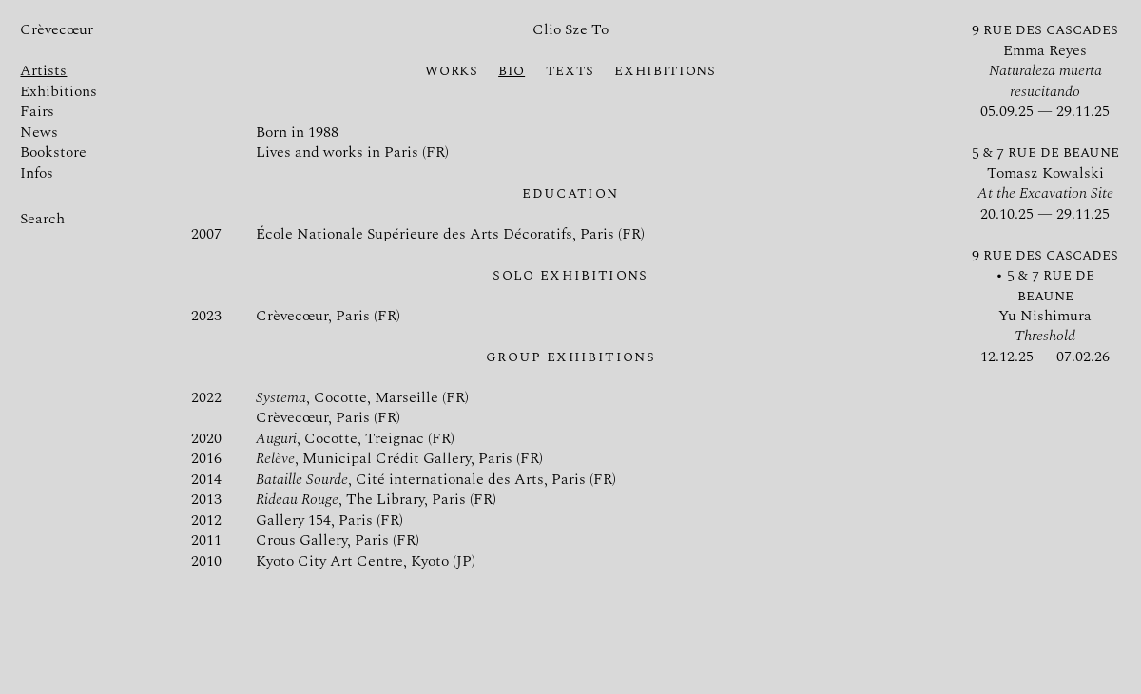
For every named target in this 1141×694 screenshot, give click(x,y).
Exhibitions (69, 92)
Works (451, 70)
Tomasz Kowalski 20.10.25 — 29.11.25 (1045, 182)
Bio (511, 70)
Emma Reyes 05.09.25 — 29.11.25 (1045, 70)
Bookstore (64, 153)
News (50, 133)
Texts (570, 70)
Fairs (48, 112)
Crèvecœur (56, 29)
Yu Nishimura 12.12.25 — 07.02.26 (1045, 305)
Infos (47, 173)
